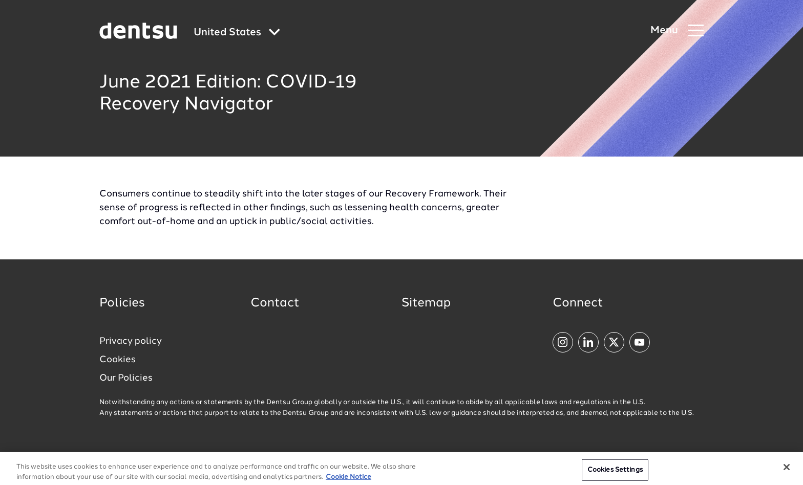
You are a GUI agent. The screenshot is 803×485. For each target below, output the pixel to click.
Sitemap (426, 303)
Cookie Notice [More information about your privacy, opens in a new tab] (348, 480)
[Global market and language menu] (237, 33)
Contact (275, 303)
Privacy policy (130, 341)
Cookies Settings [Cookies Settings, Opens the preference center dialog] (615, 473)
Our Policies (126, 378)
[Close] (786, 470)
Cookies (117, 359)
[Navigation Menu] (677, 31)
